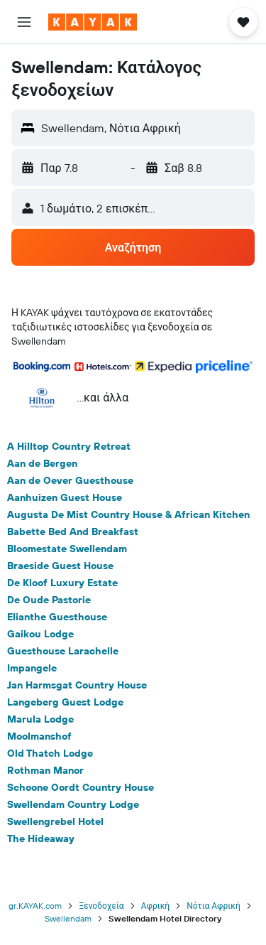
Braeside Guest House (60, 565)
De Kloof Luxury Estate (62, 582)
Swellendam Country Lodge (73, 804)
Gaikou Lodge (40, 633)
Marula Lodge (40, 719)
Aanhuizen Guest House (64, 497)
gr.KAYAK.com (35, 905)
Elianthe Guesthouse (57, 616)
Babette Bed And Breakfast (72, 531)
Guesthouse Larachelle (62, 650)
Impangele (32, 668)
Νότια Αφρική (213, 905)
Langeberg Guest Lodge (65, 702)
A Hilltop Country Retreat (69, 446)
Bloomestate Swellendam (67, 548)
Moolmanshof (39, 736)
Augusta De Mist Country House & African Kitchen (128, 514)
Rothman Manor (45, 770)
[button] (24, 22)
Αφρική (155, 905)
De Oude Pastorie (49, 599)
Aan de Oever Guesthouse (70, 480)
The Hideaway (40, 838)
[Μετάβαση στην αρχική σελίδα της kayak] (92, 22)
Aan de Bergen (42, 463)
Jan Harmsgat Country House (77, 685)
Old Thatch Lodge (50, 753)
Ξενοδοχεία (101, 905)
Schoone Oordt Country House (80, 787)
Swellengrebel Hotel (55, 821)
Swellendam (68, 918)
